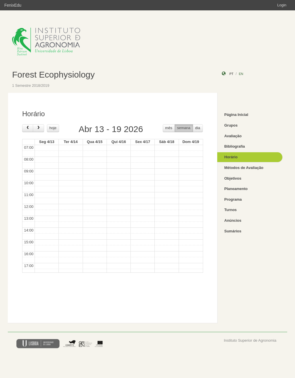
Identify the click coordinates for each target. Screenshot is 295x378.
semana (183, 128)
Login (281, 5)
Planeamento (236, 189)
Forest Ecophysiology (53, 74)
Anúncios (232, 220)
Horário (231, 157)
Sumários (232, 231)
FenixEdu (12, 5)
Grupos (231, 125)
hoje (52, 128)
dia (197, 128)
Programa (233, 199)
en (241, 74)
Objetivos (232, 178)
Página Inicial (236, 114)
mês (168, 128)
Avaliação (233, 136)
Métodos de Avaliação (244, 168)
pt (231, 74)
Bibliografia (234, 146)
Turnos (230, 210)
